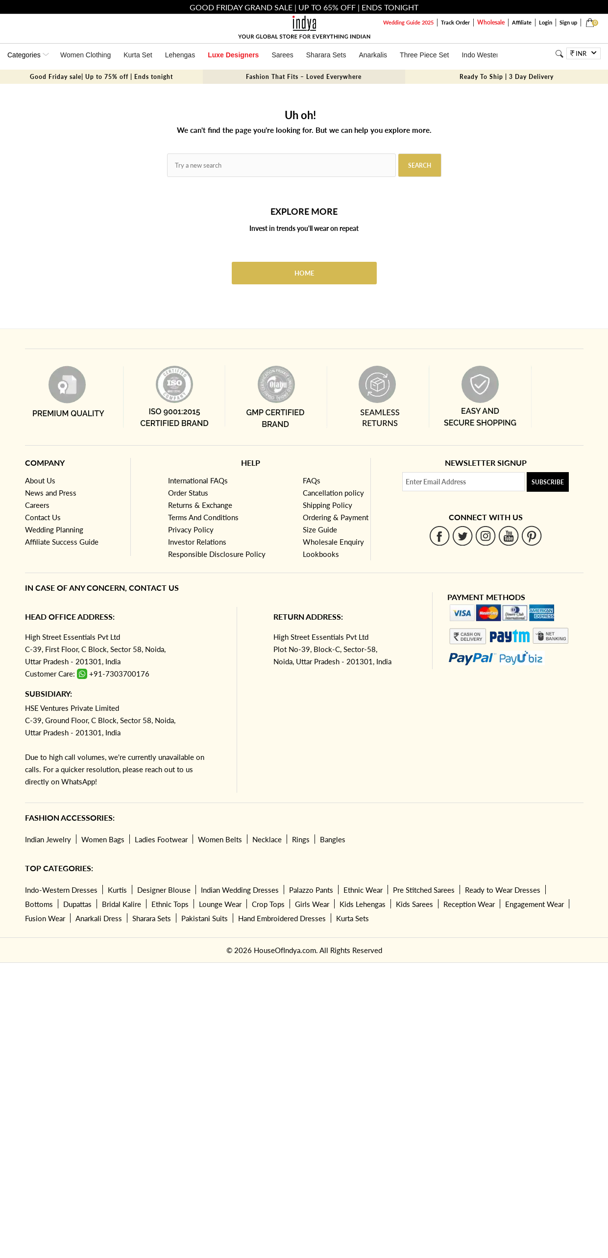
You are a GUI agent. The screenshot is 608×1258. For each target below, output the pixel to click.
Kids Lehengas (363, 904)
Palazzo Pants (311, 889)
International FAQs (198, 480)
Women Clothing (85, 55)
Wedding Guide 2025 (408, 22)
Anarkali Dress (98, 918)
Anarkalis (373, 55)
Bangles (332, 839)
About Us (40, 480)
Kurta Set (137, 55)
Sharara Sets (326, 55)
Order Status (188, 492)
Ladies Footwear (161, 839)
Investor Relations (197, 541)
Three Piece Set (424, 55)
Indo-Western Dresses (61, 889)
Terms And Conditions (203, 517)
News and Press (50, 492)
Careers (37, 505)
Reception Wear (469, 904)
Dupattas (77, 904)
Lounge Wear (220, 904)
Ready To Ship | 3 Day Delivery (507, 76)
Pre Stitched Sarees (424, 889)
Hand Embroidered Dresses (282, 918)
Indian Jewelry (48, 839)
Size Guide (320, 529)
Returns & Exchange (200, 505)
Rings (301, 839)
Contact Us (43, 517)
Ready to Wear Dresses (502, 889)
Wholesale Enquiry (333, 541)
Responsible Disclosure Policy (217, 554)
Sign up (568, 22)
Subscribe (548, 482)
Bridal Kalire (121, 904)
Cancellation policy (333, 492)
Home (304, 273)
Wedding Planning (54, 529)
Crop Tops (268, 904)
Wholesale (491, 22)
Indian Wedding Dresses (240, 889)
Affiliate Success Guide (61, 541)
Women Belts (220, 839)
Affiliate (522, 22)
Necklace (267, 839)
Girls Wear (312, 904)
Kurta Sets (352, 918)
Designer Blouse (164, 889)
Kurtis (117, 889)
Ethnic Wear (363, 889)
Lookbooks (321, 554)
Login (545, 22)
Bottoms (39, 904)
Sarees (282, 55)
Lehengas (180, 55)
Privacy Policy (191, 529)
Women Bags (102, 839)
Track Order (455, 22)
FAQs (311, 480)
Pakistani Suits (204, 918)
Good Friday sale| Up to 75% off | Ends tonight (101, 76)
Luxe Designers (233, 55)
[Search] (559, 53)
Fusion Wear (45, 918)
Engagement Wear (534, 904)
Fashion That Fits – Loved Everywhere (304, 76)
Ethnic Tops (170, 904)
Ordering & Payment (335, 517)
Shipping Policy (327, 505)
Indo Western (482, 55)
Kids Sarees (414, 904)
